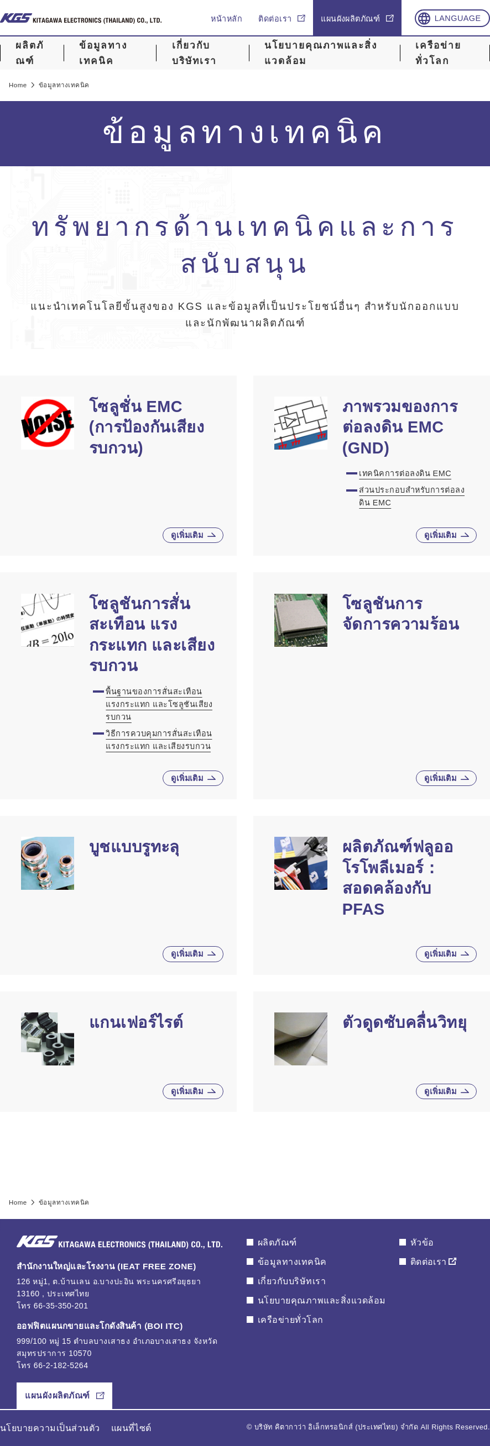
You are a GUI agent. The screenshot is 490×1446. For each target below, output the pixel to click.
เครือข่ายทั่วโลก (438, 53)
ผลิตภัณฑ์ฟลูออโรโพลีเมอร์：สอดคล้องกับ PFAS (397, 877)
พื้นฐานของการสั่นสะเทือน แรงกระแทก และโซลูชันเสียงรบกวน (159, 704)
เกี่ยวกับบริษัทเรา (194, 53)
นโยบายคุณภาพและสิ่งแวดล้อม (320, 53)
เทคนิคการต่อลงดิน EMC (405, 473)
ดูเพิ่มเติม (187, 535)
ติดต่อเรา (274, 18)
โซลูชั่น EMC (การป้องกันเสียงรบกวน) (147, 427)
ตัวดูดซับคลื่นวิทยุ (404, 1022)
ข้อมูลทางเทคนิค (103, 53)
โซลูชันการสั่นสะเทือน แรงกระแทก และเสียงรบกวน (152, 634)
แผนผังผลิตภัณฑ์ (350, 18)
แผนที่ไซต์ (131, 1428)
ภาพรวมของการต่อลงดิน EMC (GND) (400, 427)
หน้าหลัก (226, 18)
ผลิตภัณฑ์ (29, 53)
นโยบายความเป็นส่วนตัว (50, 1428)
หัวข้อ (422, 1242)
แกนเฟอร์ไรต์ (136, 1022)
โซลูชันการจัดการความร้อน (401, 614)
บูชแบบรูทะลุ (134, 847)
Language (458, 18)
